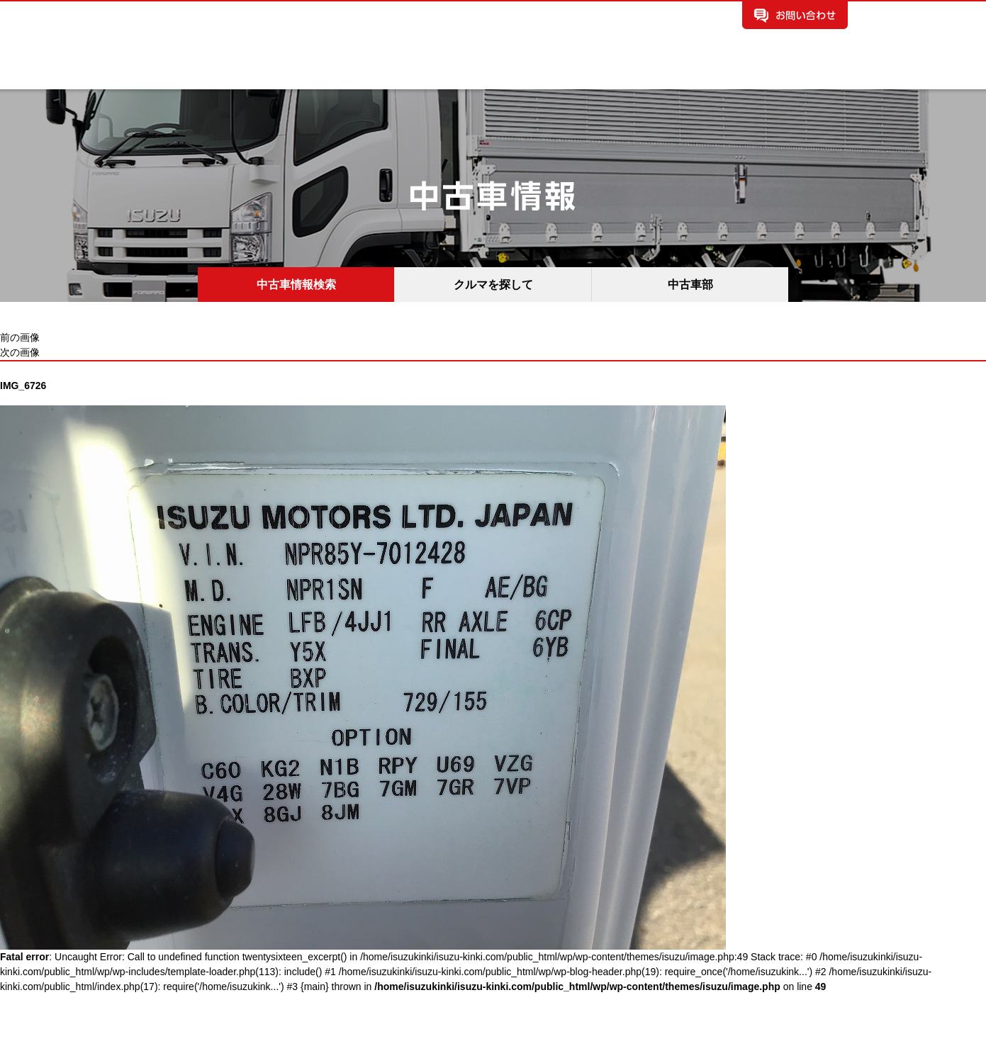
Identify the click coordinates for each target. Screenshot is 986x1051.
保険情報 (636, 75)
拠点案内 (407, 75)
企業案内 (177, 75)
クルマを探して (493, 285)
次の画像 (20, 352)
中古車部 (690, 285)
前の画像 (20, 337)
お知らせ (483, 75)
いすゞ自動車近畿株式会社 (273, 25)
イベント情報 (560, 75)
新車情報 (253, 75)
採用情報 (713, 75)
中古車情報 (330, 75)
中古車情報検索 (296, 285)
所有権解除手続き (799, 75)
